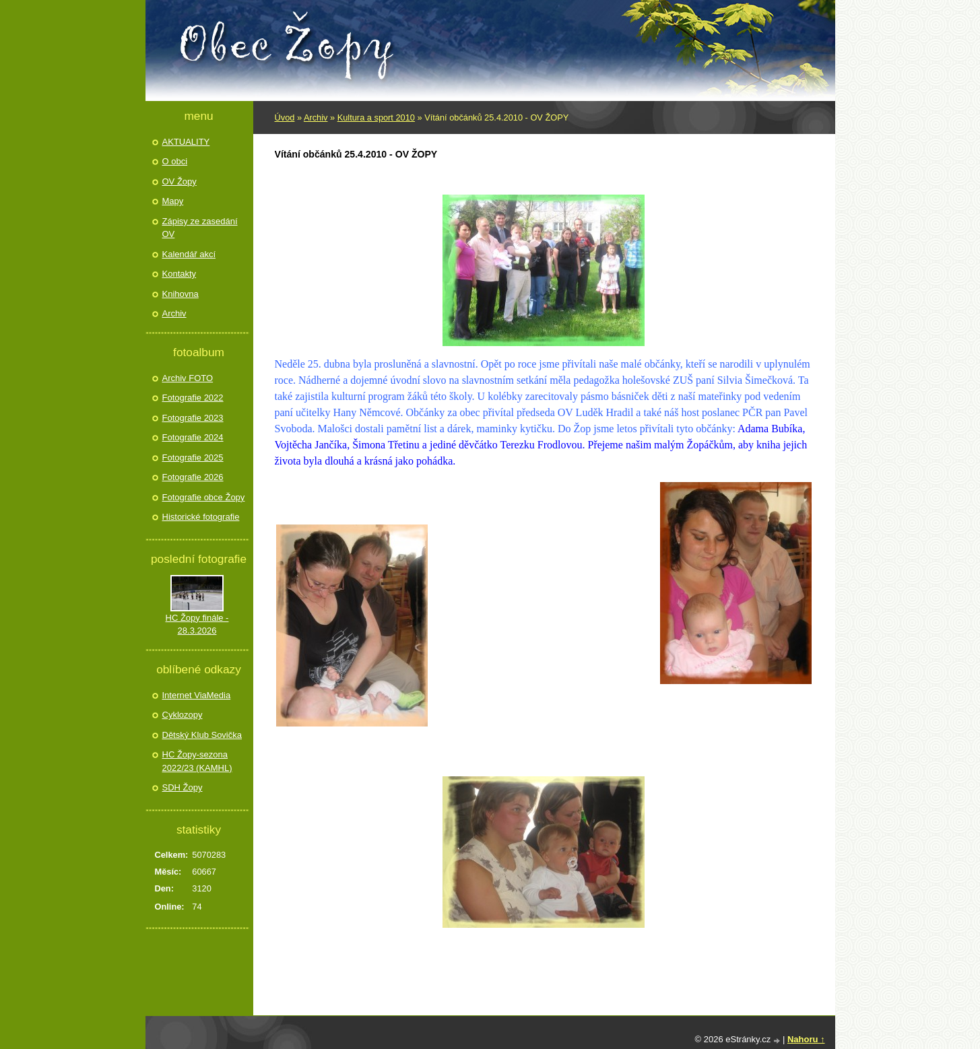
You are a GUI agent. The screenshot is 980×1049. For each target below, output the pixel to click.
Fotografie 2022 (193, 398)
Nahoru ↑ (806, 1039)
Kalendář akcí (189, 254)
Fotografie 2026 (193, 477)
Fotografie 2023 (193, 418)
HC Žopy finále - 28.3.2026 (197, 624)
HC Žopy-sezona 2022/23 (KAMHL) (197, 761)
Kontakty (179, 274)
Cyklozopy (182, 715)
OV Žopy (179, 181)
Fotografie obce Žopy (203, 497)
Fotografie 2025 (193, 457)
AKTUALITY (186, 142)
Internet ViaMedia (196, 695)
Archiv (316, 117)
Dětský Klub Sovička (202, 735)
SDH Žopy (182, 787)
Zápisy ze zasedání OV (200, 228)
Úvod (285, 117)
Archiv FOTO (188, 378)
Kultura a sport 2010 (376, 117)
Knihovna (180, 294)
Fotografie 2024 (193, 437)
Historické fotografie (201, 517)
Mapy (173, 201)
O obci (175, 161)
